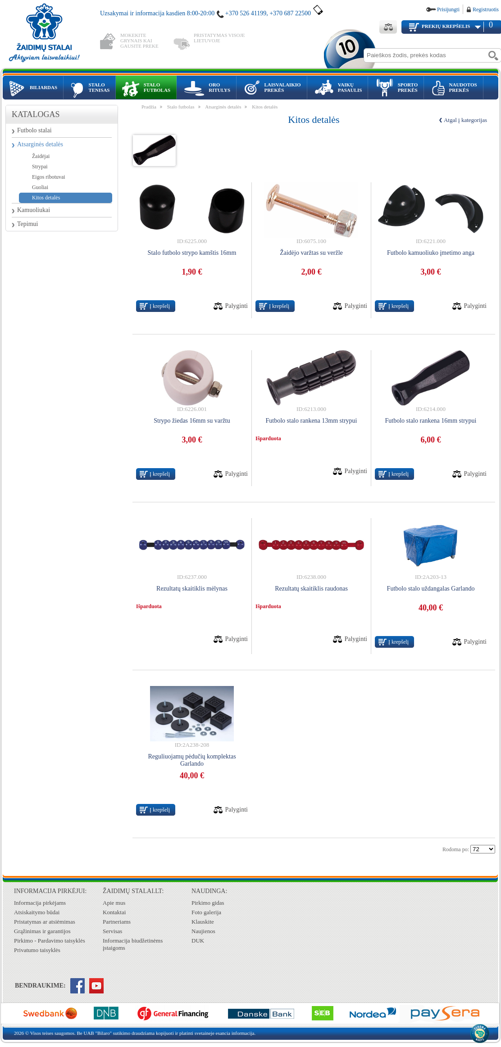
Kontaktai (114, 912)
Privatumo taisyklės (37, 950)
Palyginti (236, 305)
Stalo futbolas (181, 106)
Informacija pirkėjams (40, 902)
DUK (197, 940)
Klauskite (202, 921)
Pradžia (148, 106)
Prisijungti (448, 9)
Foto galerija (206, 912)
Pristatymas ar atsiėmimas (44, 921)
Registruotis (486, 9)
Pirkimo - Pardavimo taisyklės (49, 940)
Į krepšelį (160, 306)
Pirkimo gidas (207, 902)
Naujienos (203, 931)
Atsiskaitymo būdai (36, 912)
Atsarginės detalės (40, 144)
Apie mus (114, 902)
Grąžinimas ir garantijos (42, 931)
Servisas (112, 931)
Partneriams (117, 921)
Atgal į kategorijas (465, 120)
